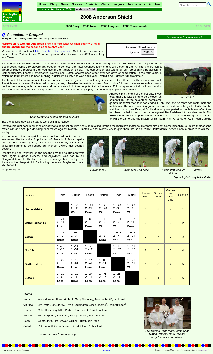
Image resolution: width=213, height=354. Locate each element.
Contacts (92, 4)
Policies (106, 350)
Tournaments (136, 4)
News (64, 4)
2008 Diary (72, 26)
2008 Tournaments (135, 26)
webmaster (205, 350)
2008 (68, 9)
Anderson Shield (86, 9)
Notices (77, 4)
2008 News (90, 26)
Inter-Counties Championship (53, 51)
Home (42, 4)
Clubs (105, 4)
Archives (154, 4)
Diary (53, 4)
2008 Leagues (110, 26)
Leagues (118, 4)
